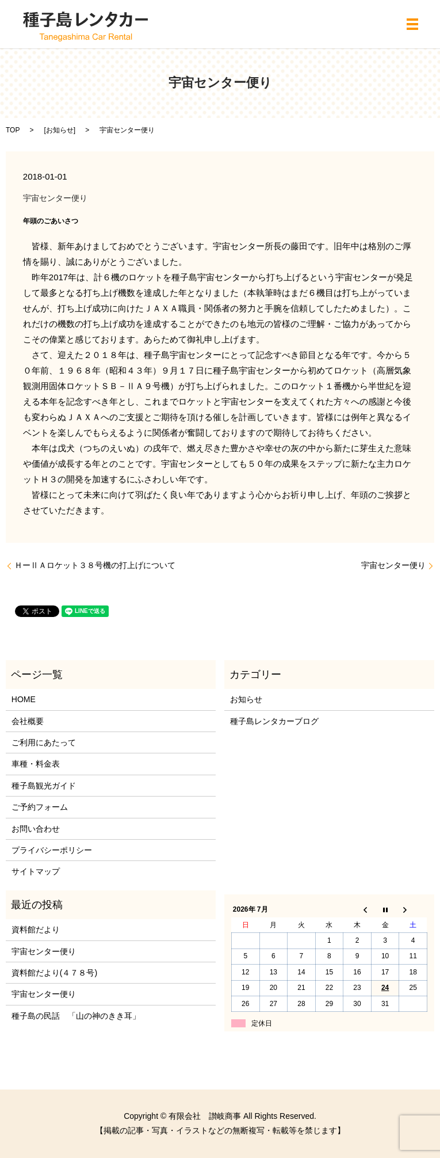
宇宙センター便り (393, 565)
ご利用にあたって (44, 742)
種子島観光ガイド (44, 785)
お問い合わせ (36, 828)
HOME (24, 699)
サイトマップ (36, 871)
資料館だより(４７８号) (54, 972)
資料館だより (36, 929)
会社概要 (28, 721)
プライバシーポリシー (52, 850)
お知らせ (60, 130)
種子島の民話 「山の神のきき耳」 (76, 1015)
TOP (13, 130)
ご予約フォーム (40, 807)
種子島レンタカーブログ (274, 721)
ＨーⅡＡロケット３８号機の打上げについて (94, 565)
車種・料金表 (36, 763)
